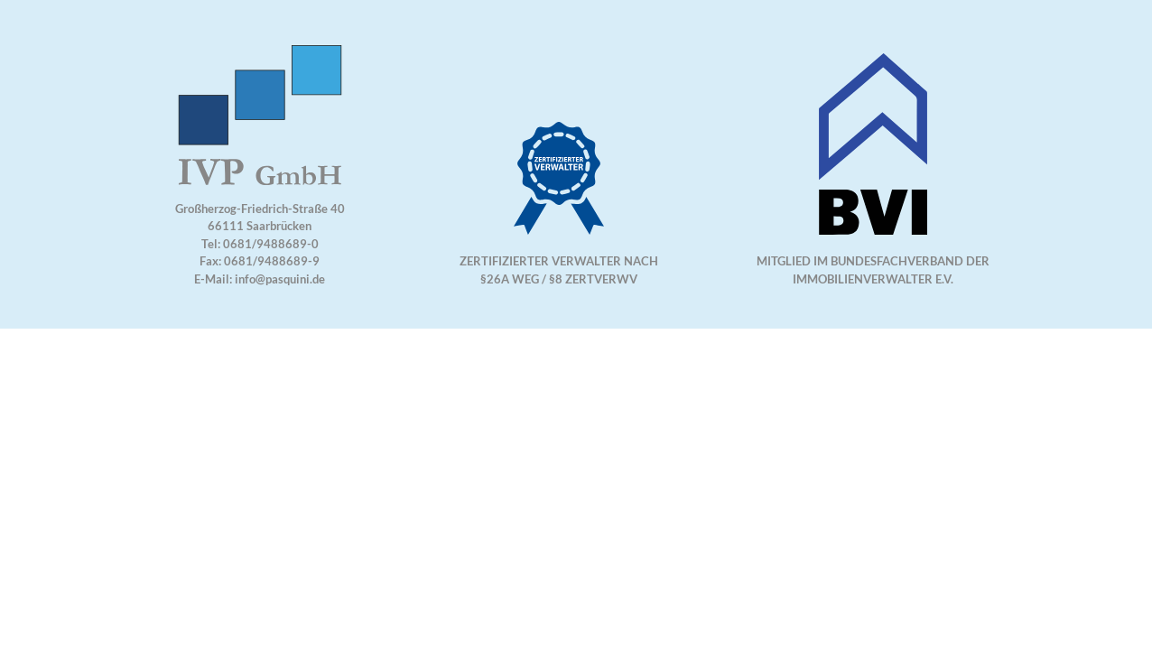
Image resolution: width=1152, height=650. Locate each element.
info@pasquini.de (280, 279)
